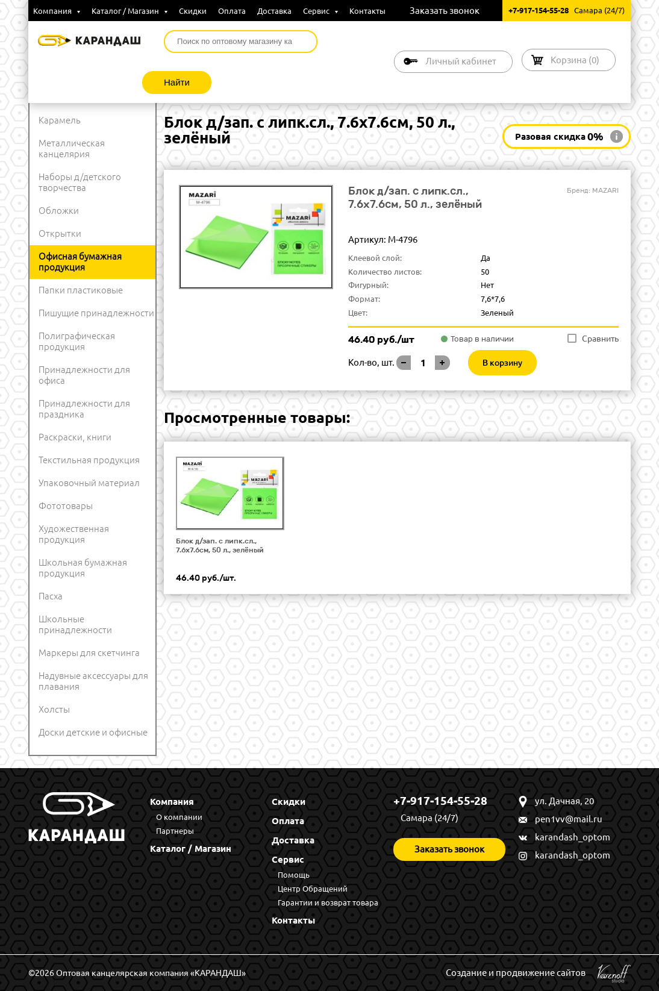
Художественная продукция (74, 534)
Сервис (320, 11)
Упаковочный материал (89, 483)
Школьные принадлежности (75, 624)
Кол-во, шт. (371, 362)
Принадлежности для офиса (84, 375)
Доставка (274, 11)
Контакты (367, 11)
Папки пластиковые (81, 290)
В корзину (502, 362)
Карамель (60, 120)
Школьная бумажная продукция (83, 567)
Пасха (51, 596)
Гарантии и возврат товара (328, 902)
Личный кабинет (460, 61)
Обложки (59, 210)
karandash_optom (572, 837)
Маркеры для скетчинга (89, 653)
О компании (179, 817)
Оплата (232, 11)
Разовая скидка (559, 136)
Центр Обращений (313, 888)
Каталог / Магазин (129, 11)
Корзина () (575, 60)
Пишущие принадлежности (96, 313)
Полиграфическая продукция (77, 341)
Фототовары (66, 506)
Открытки (60, 233)
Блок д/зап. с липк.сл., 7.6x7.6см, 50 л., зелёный (220, 545)
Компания (56, 11)
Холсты (54, 709)
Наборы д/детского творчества (80, 182)
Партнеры (175, 831)
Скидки (193, 11)
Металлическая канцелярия (72, 148)
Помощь (294, 875)
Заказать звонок (444, 10)
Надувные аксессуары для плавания (93, 681)
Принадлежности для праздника (84, 408)
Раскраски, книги (75, 437)
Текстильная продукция (89, 460)
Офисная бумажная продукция (80, 261)
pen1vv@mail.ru (568, 819)
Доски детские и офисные (93, 732)
